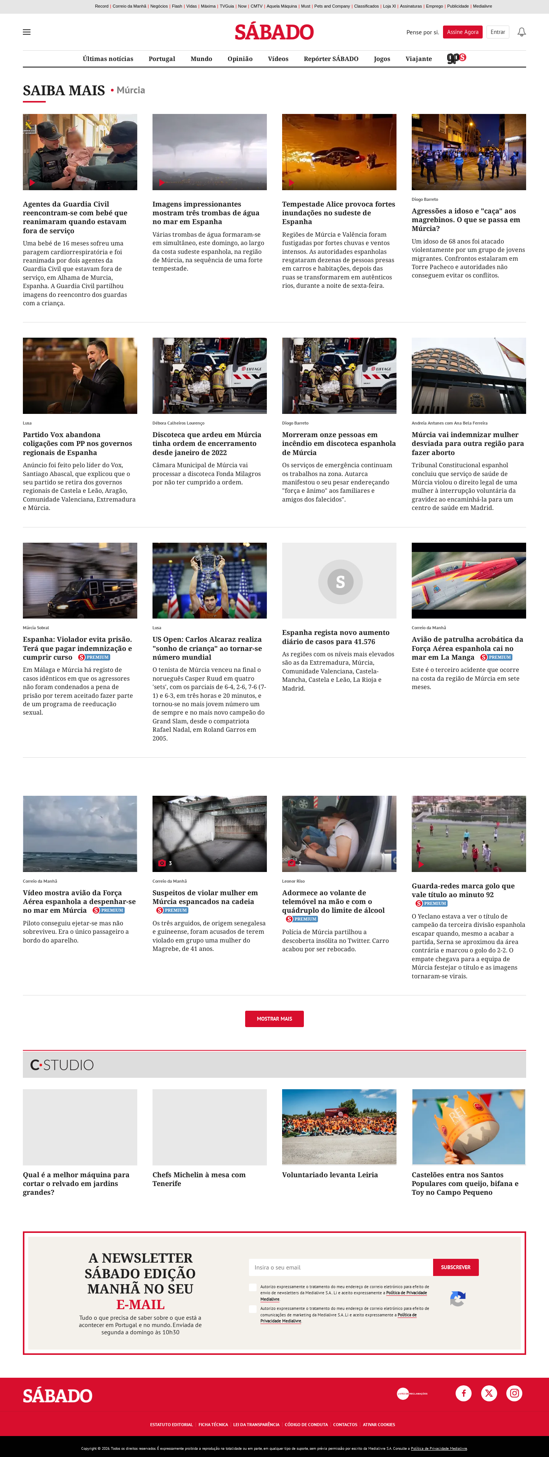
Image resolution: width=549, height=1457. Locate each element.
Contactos (345, 1424)
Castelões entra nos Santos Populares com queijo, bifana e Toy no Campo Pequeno (465, 1183)
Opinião (240, 58)
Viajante (419, 58)
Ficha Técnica (213, 1424)
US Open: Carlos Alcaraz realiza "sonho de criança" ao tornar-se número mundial (207, 648)
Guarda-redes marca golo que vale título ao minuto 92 (463, 890)
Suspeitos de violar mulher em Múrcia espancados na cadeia (205, 897)
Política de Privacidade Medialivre (439, 1448)
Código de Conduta (306, 1424)
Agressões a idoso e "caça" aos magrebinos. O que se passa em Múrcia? (466, 219)
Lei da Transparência (256, 1424)
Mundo (201, 58)
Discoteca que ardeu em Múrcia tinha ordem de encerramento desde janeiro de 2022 (207, 443)
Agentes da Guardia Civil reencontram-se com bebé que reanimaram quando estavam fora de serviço (75, 217)
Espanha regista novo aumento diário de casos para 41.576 (336, 637)
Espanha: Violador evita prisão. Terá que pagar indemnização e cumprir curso (77, 648)
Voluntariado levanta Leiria (330, 1174)
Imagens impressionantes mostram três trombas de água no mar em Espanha (206, 212)
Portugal (162, 58)
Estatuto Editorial (171, 1424)
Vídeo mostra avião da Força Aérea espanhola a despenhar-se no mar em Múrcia (79, 901)
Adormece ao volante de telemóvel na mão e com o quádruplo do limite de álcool (333, 901)
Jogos (382, 58)
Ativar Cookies (379, 1424)
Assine (462, 31)
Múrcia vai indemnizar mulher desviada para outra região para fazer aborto (468, 443)
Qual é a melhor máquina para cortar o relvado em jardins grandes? (76, 1183)
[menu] (26, 32)
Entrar (498, 31)
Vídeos (278, 58)
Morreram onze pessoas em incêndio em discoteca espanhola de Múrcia (339, 443)
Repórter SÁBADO (331, 58)
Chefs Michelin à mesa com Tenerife (199, 1179)
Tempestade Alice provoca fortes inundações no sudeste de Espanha (338, 212)
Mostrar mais (274, 1018)
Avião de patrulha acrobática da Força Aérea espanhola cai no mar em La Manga (467, 648)
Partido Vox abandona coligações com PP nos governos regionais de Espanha (77, 443)
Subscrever (455, 1267)
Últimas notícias (108, 58)
